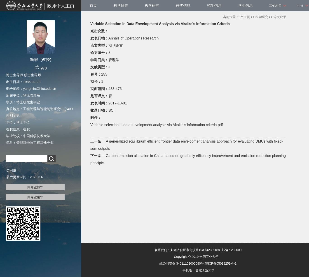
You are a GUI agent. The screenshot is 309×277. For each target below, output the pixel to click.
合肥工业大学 (205, 270)
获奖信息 (183, 5)
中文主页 (243, 17)
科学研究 (121, 5)
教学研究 (152, 5)
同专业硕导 (35, 197)
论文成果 (280, 17)
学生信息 (245, 5)
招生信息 (214, 5)
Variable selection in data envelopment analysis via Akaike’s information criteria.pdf (156, 125)
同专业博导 (35, 187)
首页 (93, 5)
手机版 (187, 270)
